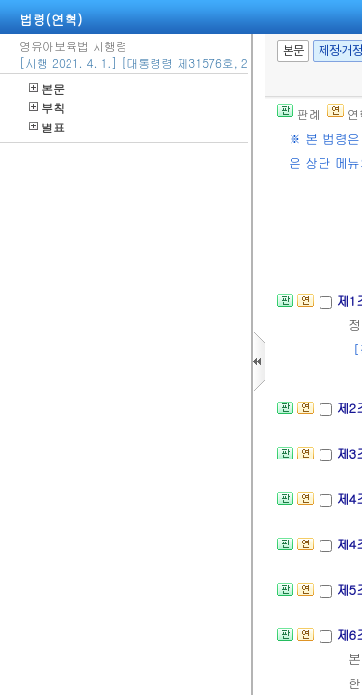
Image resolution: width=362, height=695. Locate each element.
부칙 (47, 107)
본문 (47, 88)
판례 (298, 113)
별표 (47, 127)
